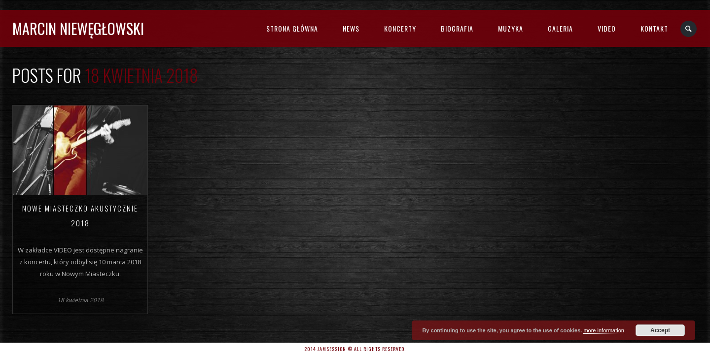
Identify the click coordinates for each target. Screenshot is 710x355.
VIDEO (607, 28)
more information (603, 330)
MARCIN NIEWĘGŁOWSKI (78, 28)
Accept (660, 330)
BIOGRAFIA (457, 28)
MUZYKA (510, 28)
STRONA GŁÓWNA (292, 28)
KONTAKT (654, 28)
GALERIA (560, 28)
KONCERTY (400, 28)
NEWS (351, 28)
